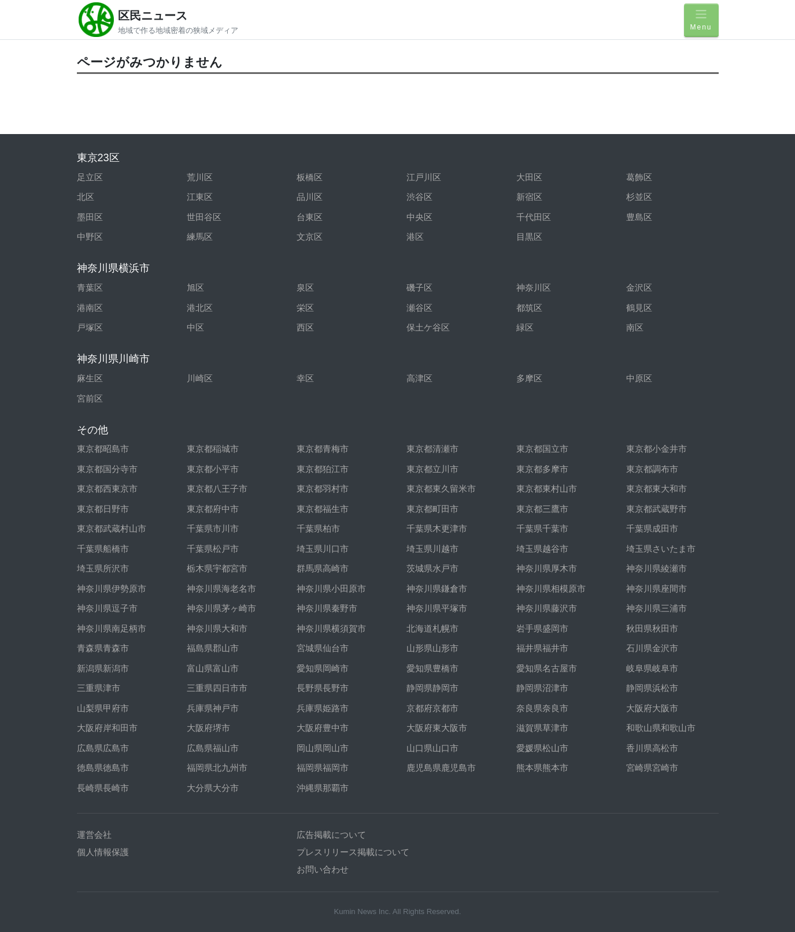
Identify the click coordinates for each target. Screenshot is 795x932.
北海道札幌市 (432, 628)
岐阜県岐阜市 (652, 668)
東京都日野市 (103, 509)
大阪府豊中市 (323, 728)
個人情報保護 (103, 852)
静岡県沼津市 (542, 688)
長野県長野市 (323, 688)
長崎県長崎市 (103, 788)
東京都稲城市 (213, 449)
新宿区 (529, 197)
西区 (305, 327)
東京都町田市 (432, 509)
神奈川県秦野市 (327, 608)
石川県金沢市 (652, 648)
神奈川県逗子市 (107, 608)
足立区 (90, 177)
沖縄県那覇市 (323, 788)
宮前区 (90, 398)
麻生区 (90, 378)
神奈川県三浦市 (656, 608)
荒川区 (200, 177)
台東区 (310, 217)
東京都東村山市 (546, 488)
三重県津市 (98, 688)
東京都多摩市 (542, 469)
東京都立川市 (432, 469)
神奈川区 (533, 287)
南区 (635, 327)
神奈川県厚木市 (546, 568)
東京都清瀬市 (432, 449)
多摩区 (529, 378)
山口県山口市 (432, 748)
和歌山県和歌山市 (661, 728)
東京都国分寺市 (107, 469)
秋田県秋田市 (652, 628)
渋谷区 (419, 197)
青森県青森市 (103, 648)
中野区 (90, 237)
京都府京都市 (432, 708)
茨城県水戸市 (432, 568)
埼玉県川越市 (432, 549)
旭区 (195, 287)
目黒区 (529, 237)
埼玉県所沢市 (103, 568)
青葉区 (90, 287)
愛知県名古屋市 (546, 668)
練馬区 (200, 237)
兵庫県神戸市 (213, 708)
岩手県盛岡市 (542, 628)
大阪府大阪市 (652, 708)
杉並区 (639, 197)
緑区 (525, 327)
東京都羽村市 (323, 488)
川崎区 (200, 378)
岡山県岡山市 (323, 748)
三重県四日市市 (217, 688)
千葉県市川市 (213, 528)
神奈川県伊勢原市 (111, 588)
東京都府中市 (213, 509)
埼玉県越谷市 (542, 549)
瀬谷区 (419, 308)
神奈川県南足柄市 (111, 628)
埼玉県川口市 (323, 549)
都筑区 (529, 308)
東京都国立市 (542, 449)
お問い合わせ (323, 869)
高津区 (419, 378)
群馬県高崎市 (323, 568)
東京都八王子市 (217, 488)
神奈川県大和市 (217, 628)
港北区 (200, 308)
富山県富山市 (213, 668)
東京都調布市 (652, 469)
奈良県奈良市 (542, 708)
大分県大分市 (213, 788)
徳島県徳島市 (103, 768)
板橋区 (310, 177)
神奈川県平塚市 (436, 608)
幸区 (305, 378)
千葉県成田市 (652, 528)
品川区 (310, 197)
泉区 (305, 287)
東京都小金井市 (656, 449)
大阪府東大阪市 (436, 728)
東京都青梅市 (323, 449)
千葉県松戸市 (213, 549)
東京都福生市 (323, 509)
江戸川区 (423, 177)
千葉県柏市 (318, 528)
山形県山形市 (432, 648)
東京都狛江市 (323, 469)
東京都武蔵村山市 (111, 528)
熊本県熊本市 (542, 768)
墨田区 (90, 217)
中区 (195, 327)
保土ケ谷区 (428, 327)
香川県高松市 (652, 748)
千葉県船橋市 (103, 549)
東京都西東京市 (107, 488)
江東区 (200, 197)
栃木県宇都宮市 (217, 568)
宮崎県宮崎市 (652, 768)
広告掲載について (331, 835)
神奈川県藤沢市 (546, 608)
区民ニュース (152, 15)
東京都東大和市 (656, 488)
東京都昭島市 (103, 449)
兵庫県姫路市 (323, 708)
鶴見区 (639, 308)
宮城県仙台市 (323, 648)
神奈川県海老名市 (221, 588)
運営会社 (94, 835)
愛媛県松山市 (542, 748)
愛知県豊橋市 (432, 668)
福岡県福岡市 (323, 768)
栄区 (305, 308)
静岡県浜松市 (652, 688)
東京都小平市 (213, 469)
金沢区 (639, 287)
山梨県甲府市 (103, 708)
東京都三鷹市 (542, 509)
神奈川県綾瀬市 (656, 568)
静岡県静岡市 (432, 688)
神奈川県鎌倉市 (436, 588)
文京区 (310, 237)
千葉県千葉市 (542, 528)
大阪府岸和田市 (107, 728)
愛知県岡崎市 (323, 668)
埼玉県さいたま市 (661, 549)
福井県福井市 (542, 648)
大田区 (529, 177)
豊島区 (639, 217)
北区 (85, 197)
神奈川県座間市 (656, 588)
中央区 (419, 217)
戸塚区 (90, 327)
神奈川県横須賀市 (331, 628)
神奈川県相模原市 (551, 588)
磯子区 (419, 287)
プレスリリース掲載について (353, 852)
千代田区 (533, 217)
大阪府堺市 (208, 728)
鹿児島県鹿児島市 (441, 768)
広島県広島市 (103, 748)
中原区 (639, 378)
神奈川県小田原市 (331, 588)
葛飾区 (639, 177)
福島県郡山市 (213, 648)
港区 (415, 237)
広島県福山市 (213, 748)
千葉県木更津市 (436, 528)
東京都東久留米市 (441, 488)
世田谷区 (204, 217)
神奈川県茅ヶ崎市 (221, 608)
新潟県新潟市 (103, 668)
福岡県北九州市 (217, 768)
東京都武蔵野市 (656, 509)
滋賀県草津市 (542, 728)
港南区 (90, 308)
